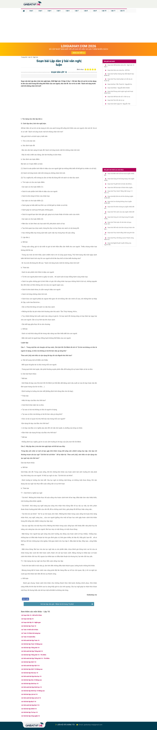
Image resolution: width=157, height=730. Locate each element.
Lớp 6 (67, 10)
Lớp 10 (104, 10)
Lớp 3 (40, 10)
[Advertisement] (78, 28)
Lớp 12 (122, 10)
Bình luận (26, 599)
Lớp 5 (58, 10)
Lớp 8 (86, 10)
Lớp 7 (76, 10)
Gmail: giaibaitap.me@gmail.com (90, 725)
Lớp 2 (31, 10)
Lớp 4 (49, 10)
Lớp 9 (95, 10)
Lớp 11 (113, 10)
